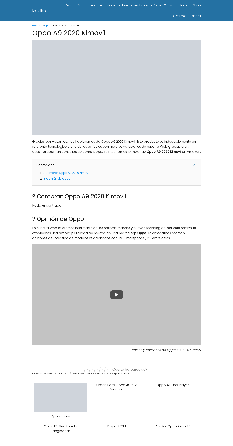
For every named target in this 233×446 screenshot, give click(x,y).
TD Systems (178, 16)
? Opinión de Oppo (57, 178)
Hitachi (182, 5)
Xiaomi (196, 16)
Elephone (95, 5)
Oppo (197, 5)
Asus (80, 5)
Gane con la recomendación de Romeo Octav (140, 5)
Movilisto (39, 10)
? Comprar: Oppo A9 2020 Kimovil (66, 173)
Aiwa (68, 5)
